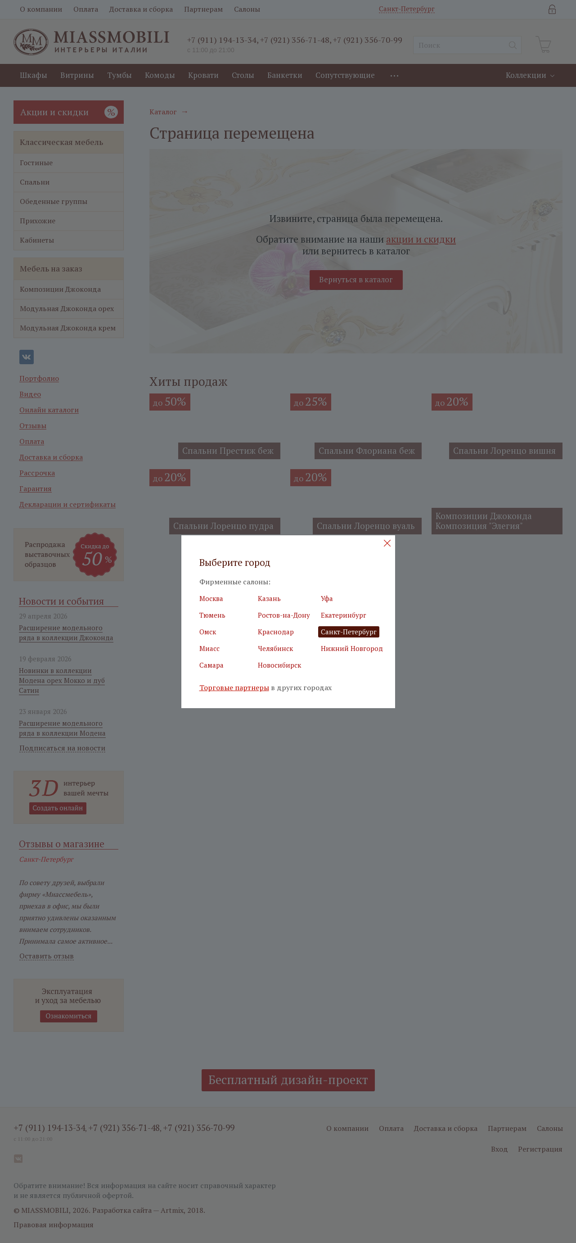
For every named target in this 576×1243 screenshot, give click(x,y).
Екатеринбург (343, 614)
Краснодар (276, 631)
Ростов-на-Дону (284, 614)
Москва (211, 598)
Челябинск (275, 648)
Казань (269, 598)
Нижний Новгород (352, 648)
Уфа (327, 598)
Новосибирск (279, 664)
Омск (207, 631)
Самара (211, 664)
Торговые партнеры (234, 688)
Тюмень (212, 614)
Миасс (209, 648)
